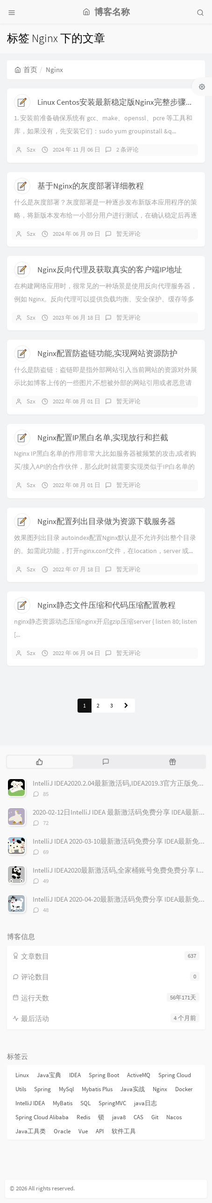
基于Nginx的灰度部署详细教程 (90, 186)
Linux (22, 1075)
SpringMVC (112, 1103)
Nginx (160, 1089)
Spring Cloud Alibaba (42, 1117)
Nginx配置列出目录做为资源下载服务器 (106, 521)
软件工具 (124, 1131)
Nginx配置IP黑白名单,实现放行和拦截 (102, 437)
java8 (119, 1117)
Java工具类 (30, 1131)
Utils (20, 1089)
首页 (25, 69)
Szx (31, 149)
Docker (184, 1089)
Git (154, 1117)
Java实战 (132, 1089)
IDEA (75, 1075)
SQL (85, 1103)
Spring (42, 1089)
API (100, 1131)
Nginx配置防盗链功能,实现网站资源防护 (107, 353)
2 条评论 (127, 149)
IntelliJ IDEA (30, 1103)
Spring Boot (104, 1075)
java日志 (145, 1103)
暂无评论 (128, 234)
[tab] (39, 762)
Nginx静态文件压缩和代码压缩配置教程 (106, 605)
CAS (138, 1117)
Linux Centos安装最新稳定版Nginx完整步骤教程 (119, 102)
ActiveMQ (138, 1075)
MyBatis (62, 1103)
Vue (83, 1131)
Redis (83, 1117)
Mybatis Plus (97, 1089)
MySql (66, 1089)
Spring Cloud (174, 1075)
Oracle (62, 1131)
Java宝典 (49, 1075)
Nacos (174, 1117)
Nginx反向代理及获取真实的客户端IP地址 (109, 269)
